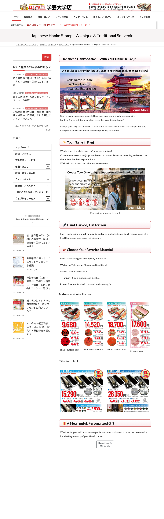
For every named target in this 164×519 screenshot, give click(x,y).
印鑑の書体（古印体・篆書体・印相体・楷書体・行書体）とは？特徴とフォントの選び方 (32, 115)
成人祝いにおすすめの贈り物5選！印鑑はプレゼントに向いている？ (38, 306)
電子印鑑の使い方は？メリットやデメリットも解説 (38, 262)
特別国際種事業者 (32, 216)
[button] (75, 25)
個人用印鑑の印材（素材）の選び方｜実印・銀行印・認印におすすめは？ (32, 81)
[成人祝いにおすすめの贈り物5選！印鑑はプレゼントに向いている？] (18, 304)
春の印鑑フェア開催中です (41, 24)
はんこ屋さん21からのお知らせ (36, 74)
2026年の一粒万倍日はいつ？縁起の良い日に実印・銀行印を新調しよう (38, 329)
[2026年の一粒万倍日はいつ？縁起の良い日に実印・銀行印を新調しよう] (18, 327)
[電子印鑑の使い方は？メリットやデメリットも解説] (18, 262)
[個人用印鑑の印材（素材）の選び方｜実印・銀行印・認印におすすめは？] (18, 239)
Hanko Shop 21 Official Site (105, 444)
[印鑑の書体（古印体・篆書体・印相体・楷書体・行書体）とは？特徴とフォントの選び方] (18, 281)
